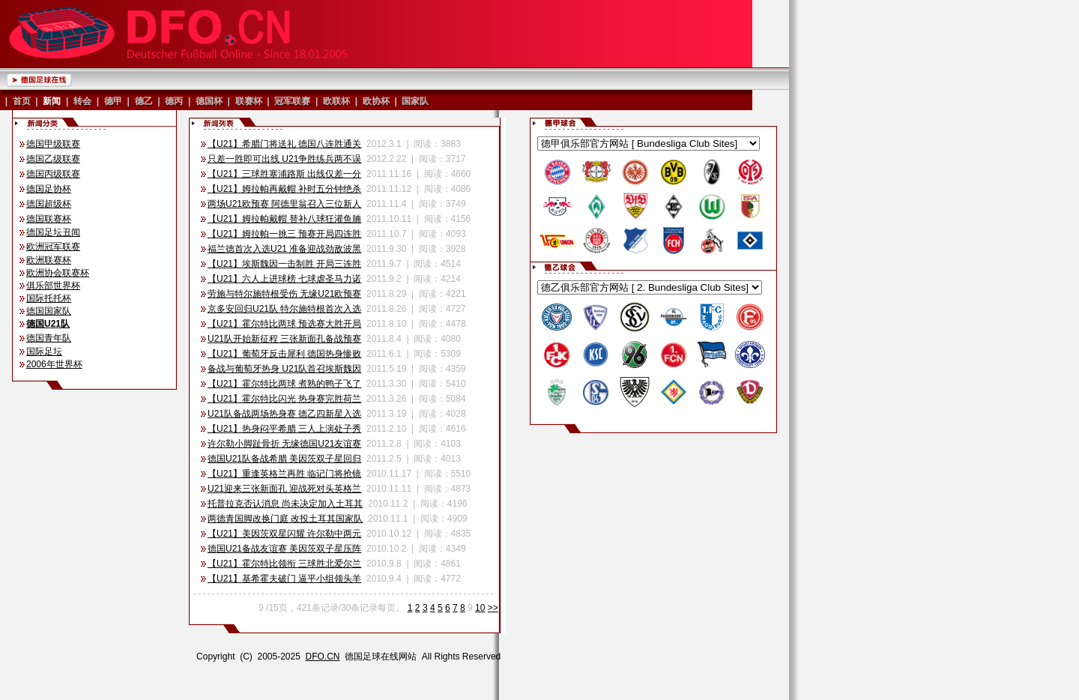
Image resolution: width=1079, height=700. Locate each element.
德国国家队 (48, 311)
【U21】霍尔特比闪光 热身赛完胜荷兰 (284, 398)
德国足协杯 (48, 189)
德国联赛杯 (48, 219)
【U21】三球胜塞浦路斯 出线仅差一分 (284, 174)
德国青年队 (48, 338)
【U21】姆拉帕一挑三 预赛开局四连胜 (284, 234)
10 (480, 608)
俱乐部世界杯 (53, 285)
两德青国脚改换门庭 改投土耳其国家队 (285, 518)
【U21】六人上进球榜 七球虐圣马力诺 (284, 279)
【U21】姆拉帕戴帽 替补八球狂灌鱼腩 (284, 219)
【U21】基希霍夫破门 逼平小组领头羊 (284, 578)
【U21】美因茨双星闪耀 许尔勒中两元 (284, 533)
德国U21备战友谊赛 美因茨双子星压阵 (284, 548)
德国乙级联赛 (53, 159)
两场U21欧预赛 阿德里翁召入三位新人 (284, 204)
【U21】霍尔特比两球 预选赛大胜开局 (284, 324)
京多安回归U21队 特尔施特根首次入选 (284, 309)
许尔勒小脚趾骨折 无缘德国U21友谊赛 (284, 443)
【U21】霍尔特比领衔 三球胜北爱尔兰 (284, 563)
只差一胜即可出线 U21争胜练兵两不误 (284, 159)
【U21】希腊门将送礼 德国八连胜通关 (284, 144)
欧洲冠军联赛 (53, 246)
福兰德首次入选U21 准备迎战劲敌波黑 (284, 249)
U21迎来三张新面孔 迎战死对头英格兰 (284, 488)
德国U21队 (48, 324)
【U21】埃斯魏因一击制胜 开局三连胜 (284, 264)
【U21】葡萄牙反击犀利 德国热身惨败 (284, 354)
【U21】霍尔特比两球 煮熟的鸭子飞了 (284, 383)
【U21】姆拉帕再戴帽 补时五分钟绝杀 (284, 189)
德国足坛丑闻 (53, 232)
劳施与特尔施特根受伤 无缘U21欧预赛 (284, 294)
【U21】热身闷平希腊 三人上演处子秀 (284, 428)
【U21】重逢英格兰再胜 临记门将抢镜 (284, 473)
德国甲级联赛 (53, 144)
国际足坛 (44, 351)
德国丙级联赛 (53, 174)
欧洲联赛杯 (48, 260)
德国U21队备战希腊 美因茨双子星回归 (284, 458)
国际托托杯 (48, 298)
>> (493, 608)
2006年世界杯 (54, 364)
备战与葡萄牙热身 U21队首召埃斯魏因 (284, 368)
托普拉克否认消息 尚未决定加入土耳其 (285, 503)
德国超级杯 (48, 204)
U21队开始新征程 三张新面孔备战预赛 (284, 339)
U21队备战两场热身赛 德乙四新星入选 (284, 413)
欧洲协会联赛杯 (57, 273)
